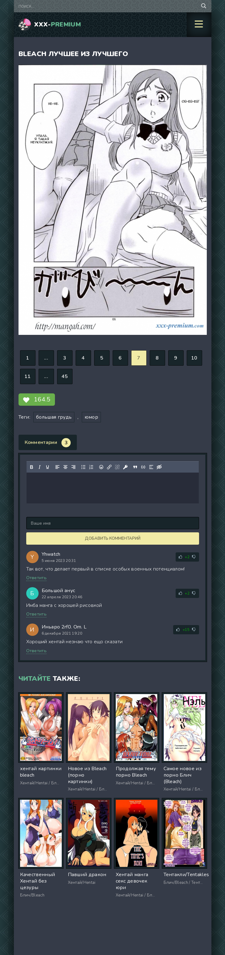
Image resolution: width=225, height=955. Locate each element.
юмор (91, 417)
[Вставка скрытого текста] (159, 467)
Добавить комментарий (112, 538)
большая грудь (54, 417)
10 (194, 358)
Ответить (36, 578)
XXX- (57, 24)
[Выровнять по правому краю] (73, 467)
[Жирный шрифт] (31, 467)
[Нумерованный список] (91, 467)
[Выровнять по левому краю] (57, 467)
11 (27, 376)
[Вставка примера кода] (143, 467)
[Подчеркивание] (47, 467)
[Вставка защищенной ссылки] (125, 467)
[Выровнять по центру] (65, 467)
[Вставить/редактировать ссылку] (109, 467)
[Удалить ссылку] (117, 467)
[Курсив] (39, 467)
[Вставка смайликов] (101, 467)
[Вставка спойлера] (151, 467)
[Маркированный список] (83, 467)
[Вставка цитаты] (135, 467)
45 (64, 376)
